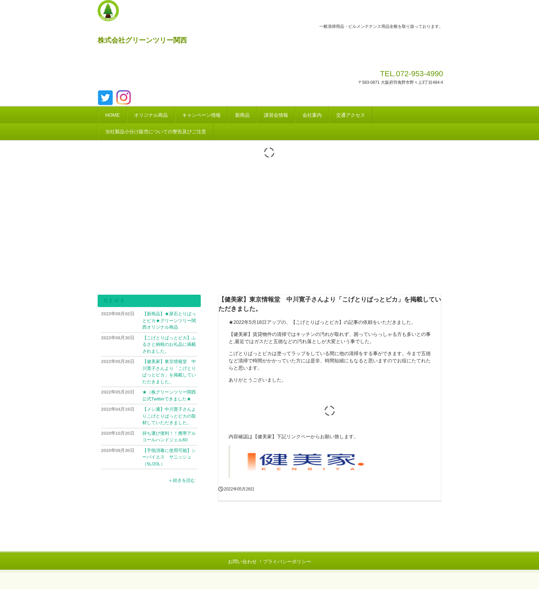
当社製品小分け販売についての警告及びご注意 (155, 131)
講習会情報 (276, 115)
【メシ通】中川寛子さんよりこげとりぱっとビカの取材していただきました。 (169, 416)
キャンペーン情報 (201, 115)
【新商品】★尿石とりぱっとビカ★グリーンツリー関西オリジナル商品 (169, 320)
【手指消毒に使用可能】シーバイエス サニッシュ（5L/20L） (169, 457)
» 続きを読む (182, 480)
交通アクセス (350, 115)
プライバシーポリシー (287, 561)
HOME (112, 115)
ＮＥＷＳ (114, 301)
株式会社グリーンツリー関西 (142, 40)
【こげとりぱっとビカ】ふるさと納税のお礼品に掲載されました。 (169, 344)
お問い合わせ (242, 561)
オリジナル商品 (151, 115)
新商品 (242, 115)
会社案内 (312, 115)
